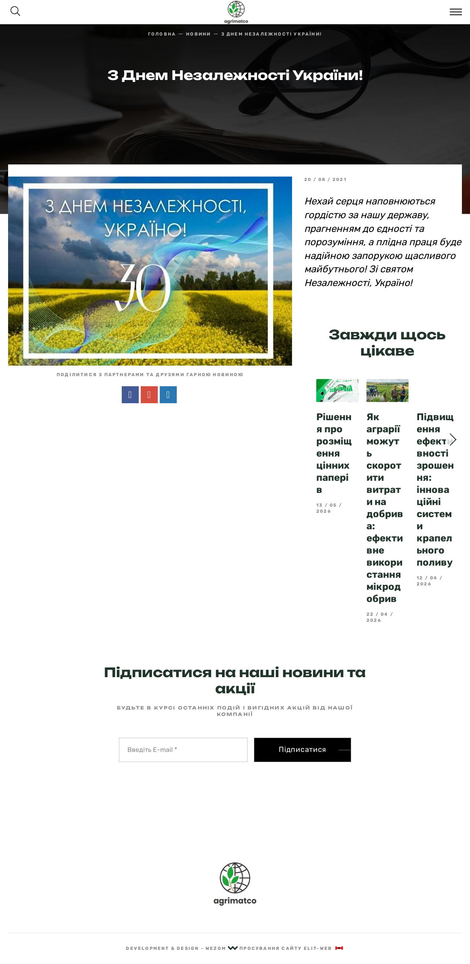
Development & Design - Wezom (182, 948)
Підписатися (302, 749)
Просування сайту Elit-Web (291, 948)
